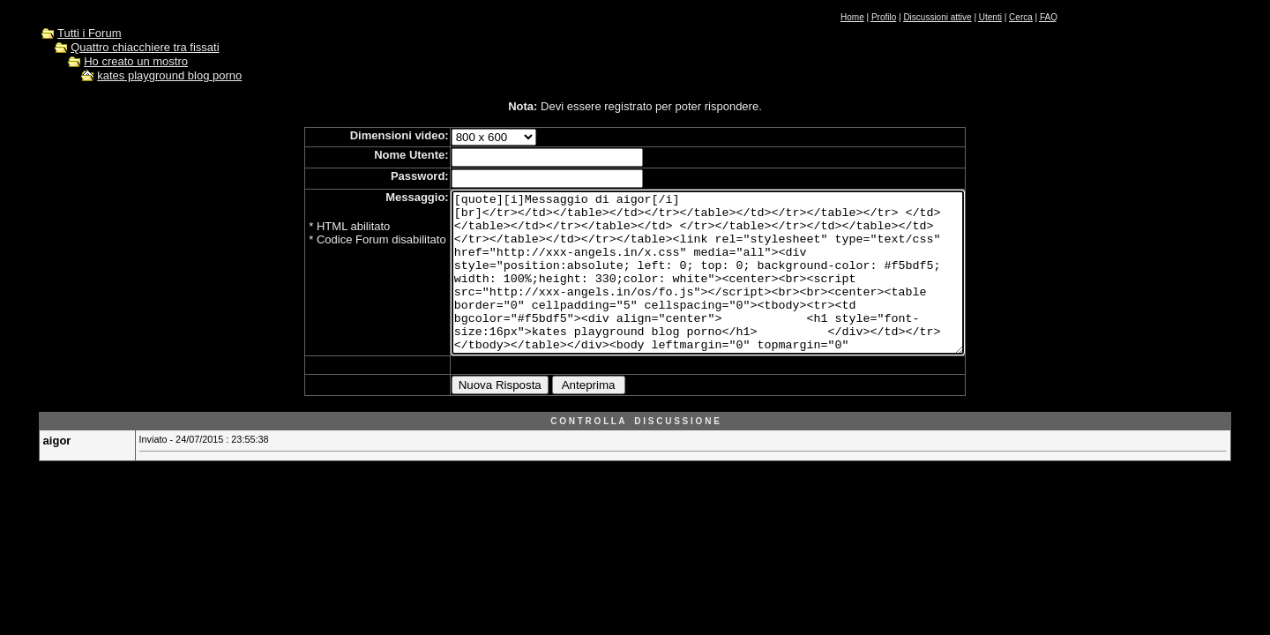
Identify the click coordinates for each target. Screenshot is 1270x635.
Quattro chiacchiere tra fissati (145, 47)
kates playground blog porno (169, 75)
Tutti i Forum (89, 33)
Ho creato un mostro (136, 61)
